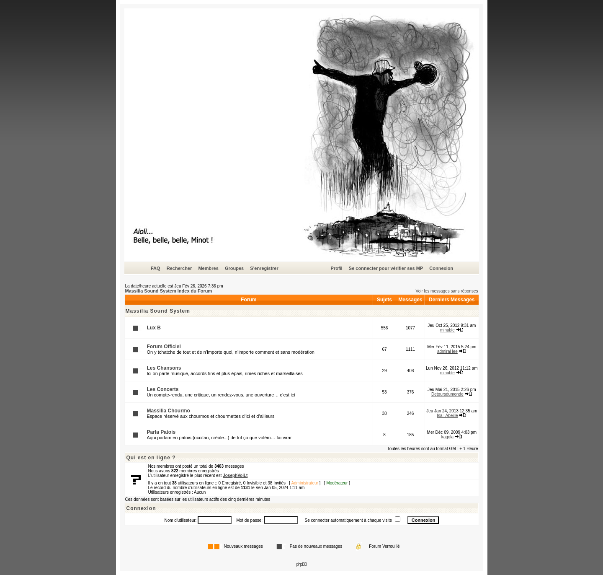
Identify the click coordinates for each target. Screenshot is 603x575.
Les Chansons (164, 368)
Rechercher (179, 268)
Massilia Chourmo (168, 411)
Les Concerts (163, 389)
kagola (447, 437)
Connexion (441, 268)
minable (447, 330)
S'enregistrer (264, 268)
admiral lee (447, 351)
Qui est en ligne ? (151, 458)
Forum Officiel (164, 347)
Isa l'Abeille (447, 415)
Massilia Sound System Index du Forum (168, 290)
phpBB (301, 564)
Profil (337, 268)
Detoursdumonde (447, 394)
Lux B (154, 328)
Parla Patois (161, 432)
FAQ (155, 268)
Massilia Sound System (158, 311)
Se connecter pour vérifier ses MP (386, 268)
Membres (208, 268)
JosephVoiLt (235, 475)
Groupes (234, 268)
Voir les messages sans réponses (447, 291)
